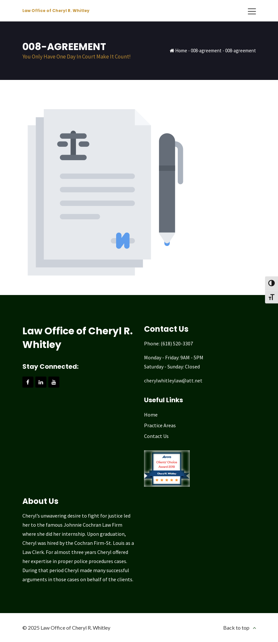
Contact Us (156, 436)
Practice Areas (160, 425)
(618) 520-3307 (177, 343)
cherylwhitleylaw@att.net (173, 380)
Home (181, 50)
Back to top (236, 627)
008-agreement (206, 50)
